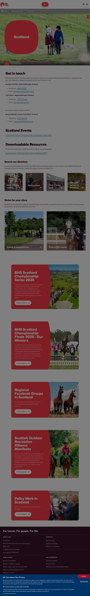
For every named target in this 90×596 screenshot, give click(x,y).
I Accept (84, 577)
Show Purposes (84, 583)
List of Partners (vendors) (9, 595)
